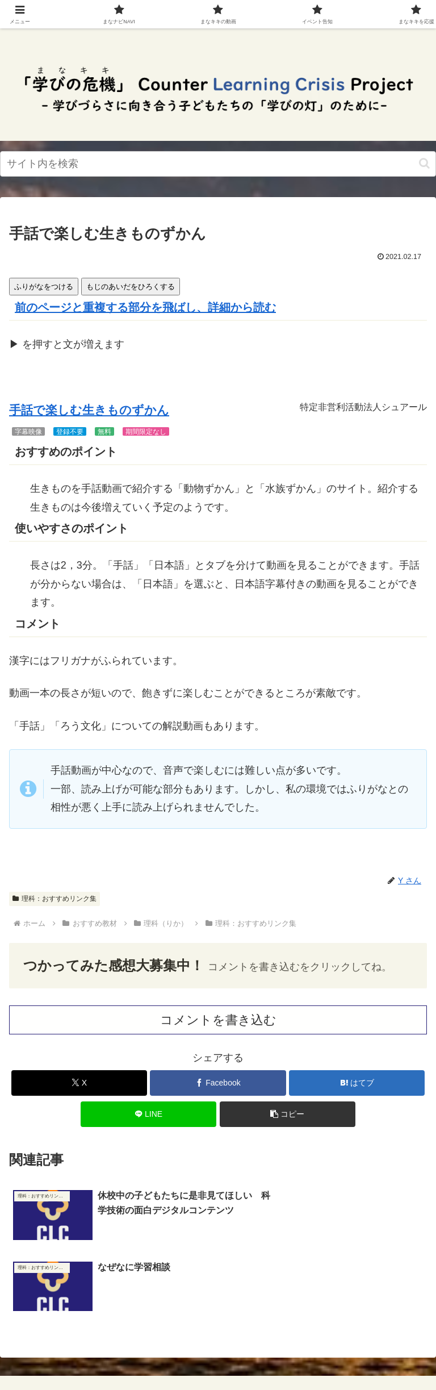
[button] (424, 163)
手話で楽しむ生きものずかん (89, 410)
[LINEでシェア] (148, 1114)
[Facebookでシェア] (218, 1083)
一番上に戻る (111, 1339)
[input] (218, 164)
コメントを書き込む (218, 1020)
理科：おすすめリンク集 (54, 899)
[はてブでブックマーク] (357, 1083)
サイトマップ (325, 1339)
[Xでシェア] (79, 1083)
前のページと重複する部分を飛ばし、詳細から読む (145, 307)
